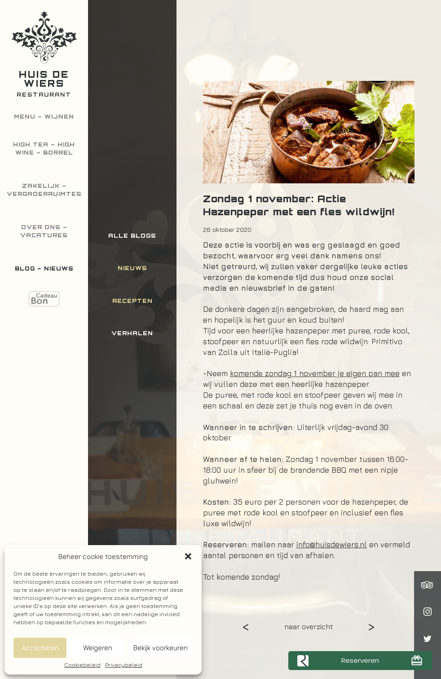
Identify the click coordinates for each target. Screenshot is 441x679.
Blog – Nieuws (44, 268)
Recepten (132, 300)
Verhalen (132, 333)
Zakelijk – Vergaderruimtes (44, 189)
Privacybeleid (123, 665)
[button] (188, 556)
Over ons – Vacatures (44, 231)
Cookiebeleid (82, 665)
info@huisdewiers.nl (331, 544)
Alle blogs (132, 235)
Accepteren (40, 648)
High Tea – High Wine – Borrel (44, 148)
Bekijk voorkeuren (160, 648)
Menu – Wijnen (44, 116)
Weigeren (97, 648)
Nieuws (132, 268)
